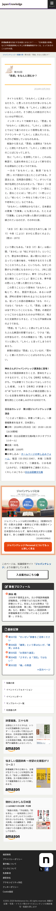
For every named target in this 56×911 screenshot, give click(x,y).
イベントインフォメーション (19, 689)
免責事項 (7, 873)
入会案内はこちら (27, 574)
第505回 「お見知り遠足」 (22, 652)
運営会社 (7, 877)
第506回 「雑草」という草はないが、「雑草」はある (29, 646)
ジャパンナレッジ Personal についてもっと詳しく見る (28, 546)
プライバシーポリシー (12, 859)
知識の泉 (20, 54)
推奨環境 (7, 854)
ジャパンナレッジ (9, 54)
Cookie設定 (8, 891)
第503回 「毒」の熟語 (19, 665)
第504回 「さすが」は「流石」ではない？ (27, 659)
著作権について (10, 863)
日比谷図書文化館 (34, 472)
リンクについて (10, 868)
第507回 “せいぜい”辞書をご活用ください (29, 638)
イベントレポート (14, 696)
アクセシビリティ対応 (12, 882)
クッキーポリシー (10, 887)
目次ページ (44, 669)
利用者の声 (11, 709)
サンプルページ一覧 (15, 703)
